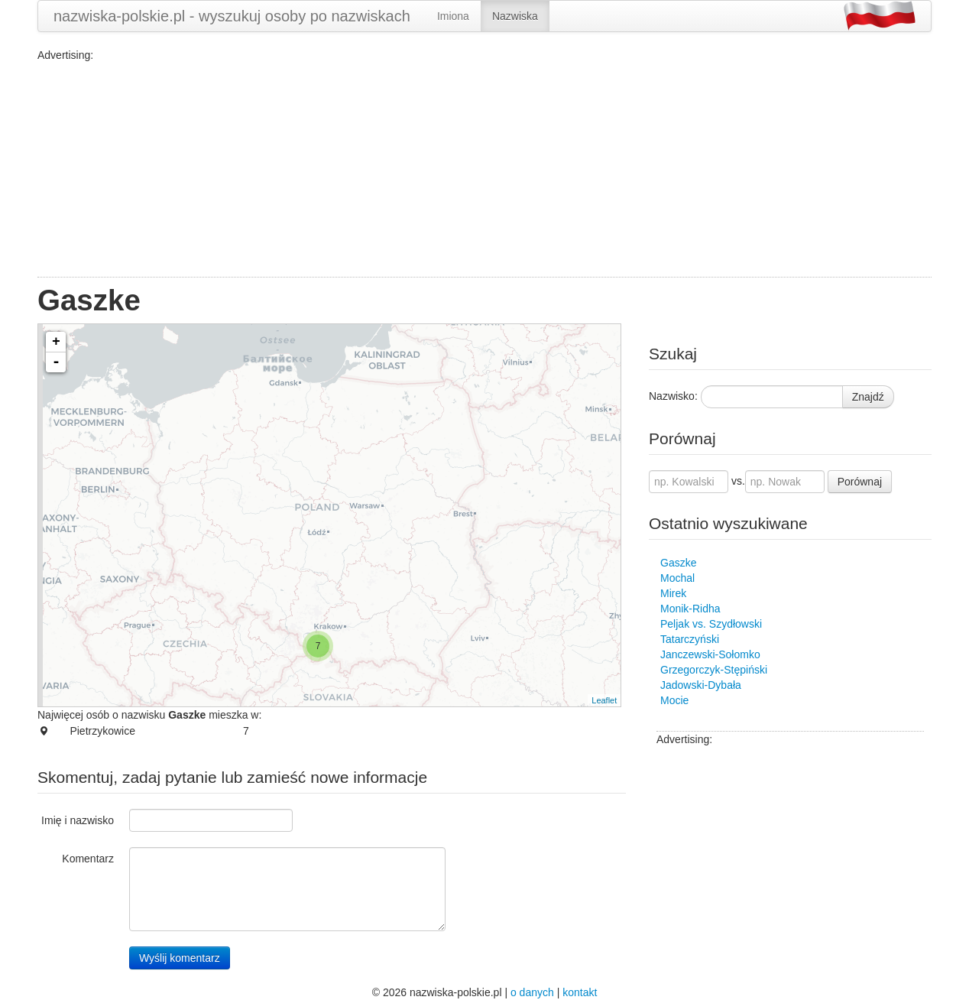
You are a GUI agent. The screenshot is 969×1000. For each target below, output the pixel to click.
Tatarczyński (689, 639)
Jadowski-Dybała (700, 685)
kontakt (579, 992)
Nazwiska (515, 16)
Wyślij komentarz (179, 958)
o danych (532, 992)
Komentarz (88, 858)
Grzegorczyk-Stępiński (713, 670)
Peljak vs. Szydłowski (711, 624)
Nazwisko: (673, 396)
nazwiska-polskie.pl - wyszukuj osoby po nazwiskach (231, 16)
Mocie (674, 700)
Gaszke (678, 563)
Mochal (677, 578)
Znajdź (868, 397)
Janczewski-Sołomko (710, 654)
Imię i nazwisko (77, 820)
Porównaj (860, 482)
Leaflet (604, 700)
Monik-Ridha (690, 608)
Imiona (453, 16)
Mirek (673, 593)
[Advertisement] (484, 170)
